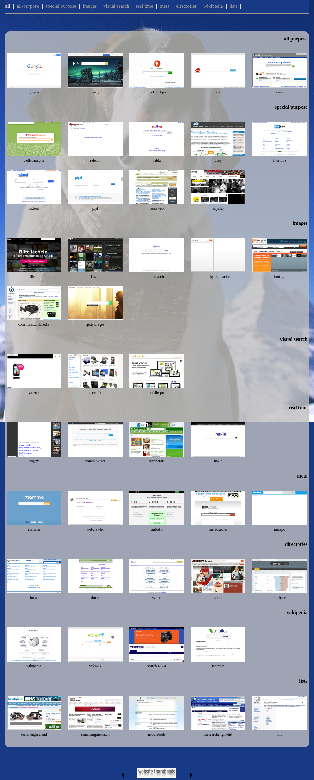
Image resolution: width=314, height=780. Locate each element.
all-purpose (28, 6)
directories (186, 6)
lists (234, 6)
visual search (116, 6)
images (90, 6)
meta (164, 6)
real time (144, 6)
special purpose (61, 6)
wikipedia (213, 6)
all (7, 6)
